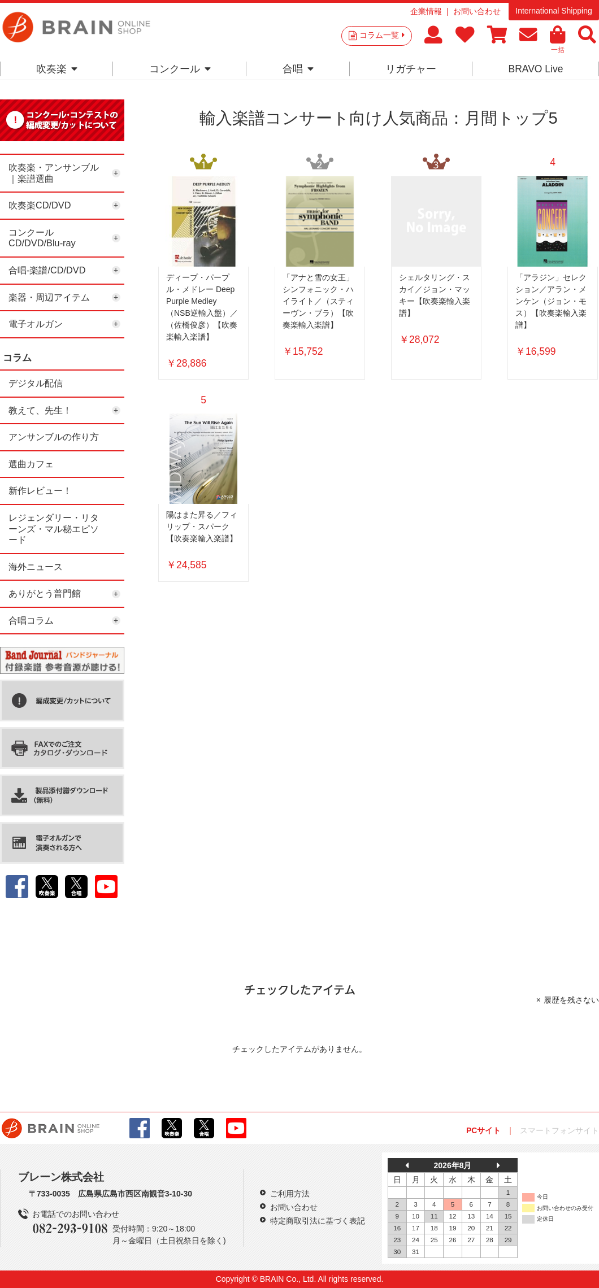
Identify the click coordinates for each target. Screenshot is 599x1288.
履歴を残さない (571, 999)
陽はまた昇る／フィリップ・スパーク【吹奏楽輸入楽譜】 (201, 526)
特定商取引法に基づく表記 (317, 1220)
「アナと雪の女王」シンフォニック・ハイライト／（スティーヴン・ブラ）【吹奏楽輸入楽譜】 (318, 301)
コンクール (180, 69)
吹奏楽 (56, 69)
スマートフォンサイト (559, 1130)
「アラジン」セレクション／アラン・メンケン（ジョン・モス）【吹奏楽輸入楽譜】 (551, 301)
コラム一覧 (382, 35)
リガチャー (410, 69)
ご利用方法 (290, 1193)
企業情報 (426, 11)
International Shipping (553, 10)
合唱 (298, 69)
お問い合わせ (477, 11)
